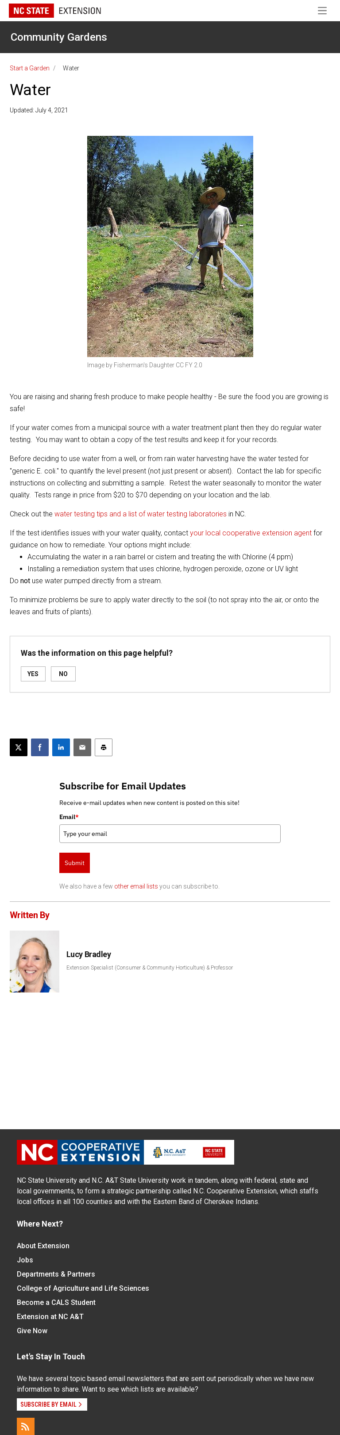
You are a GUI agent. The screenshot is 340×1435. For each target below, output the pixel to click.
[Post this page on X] (18, 747)
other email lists (136, 886)
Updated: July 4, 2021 (39, 110)
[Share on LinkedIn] (61, 747)
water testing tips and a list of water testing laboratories (140, 514)
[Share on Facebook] (40, 747)
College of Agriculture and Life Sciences (83, 1288)
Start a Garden (30, 68)
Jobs (25, 1260)
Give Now (32, 1331)
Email (69, 817)
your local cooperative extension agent (251, 533)
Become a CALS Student (56, 1302)
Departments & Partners (56, 1274)
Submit (75, 863)
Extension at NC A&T (50, 1316)
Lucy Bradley (88, 954)
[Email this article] (82, 747)
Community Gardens (59, 37)
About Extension (43, 1246)
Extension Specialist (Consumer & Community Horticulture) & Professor (149, 968)
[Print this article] (103, 747)
